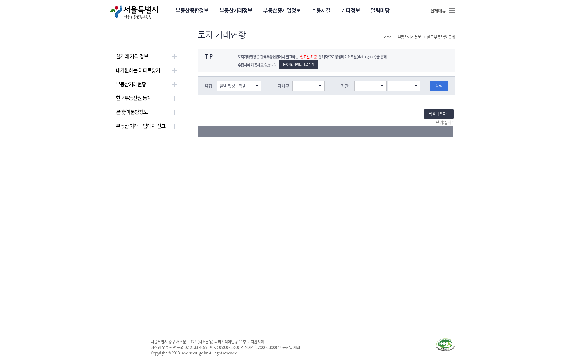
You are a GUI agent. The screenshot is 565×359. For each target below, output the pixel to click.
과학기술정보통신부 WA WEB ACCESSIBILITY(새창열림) (445, 344)
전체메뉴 (438, 10)
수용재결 (320, 10)
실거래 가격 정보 (132, 56)
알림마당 (380, 10)
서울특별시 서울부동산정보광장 (134, 12)
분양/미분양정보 (132, 112)
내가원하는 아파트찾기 (138, 70)
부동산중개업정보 (282, 10)
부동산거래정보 (235, 10)
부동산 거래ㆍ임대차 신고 (140, 126)
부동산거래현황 (131, 84)
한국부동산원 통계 (133, 98)
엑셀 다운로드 (439, 113)
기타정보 (350, 10)
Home (387, 37)
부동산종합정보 (192, 10)
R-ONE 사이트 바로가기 (298, 64)
